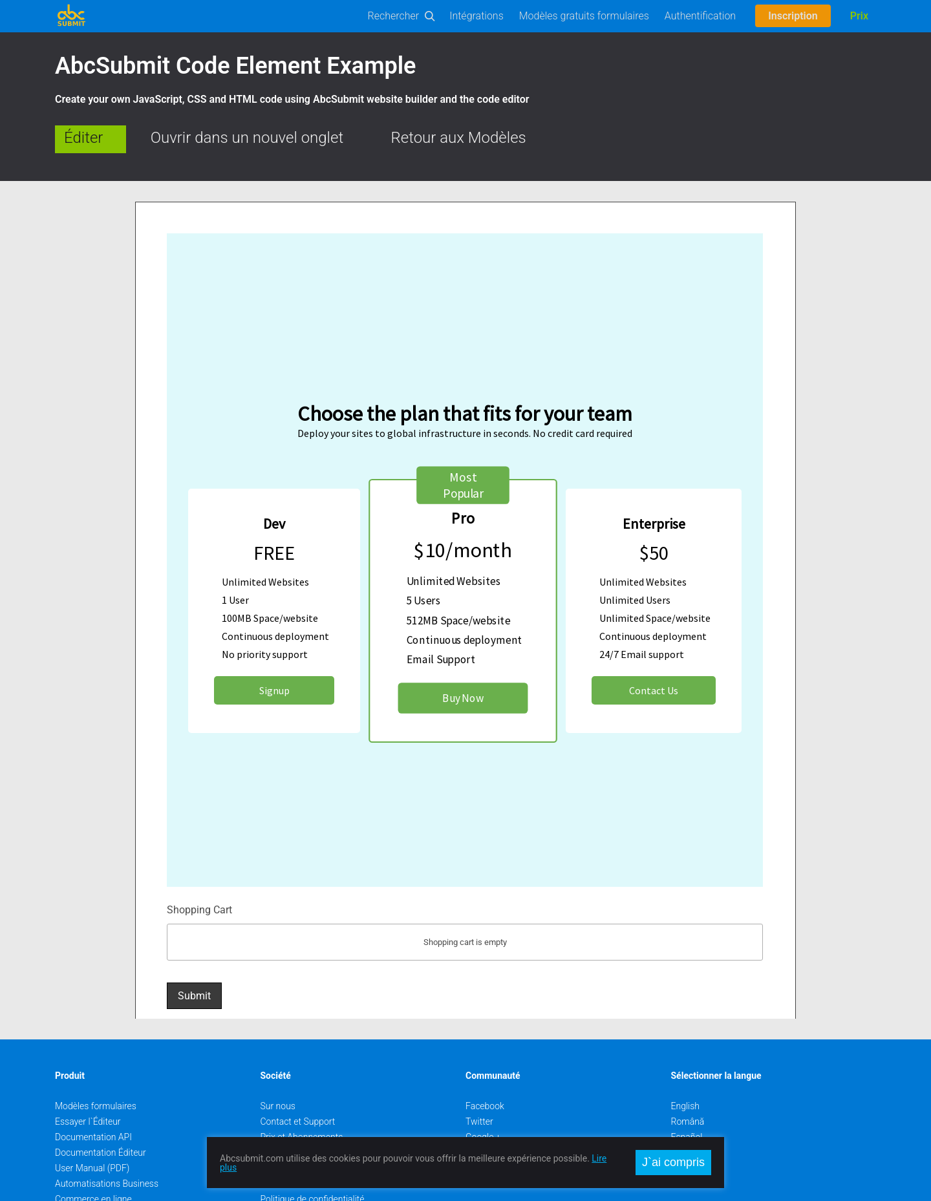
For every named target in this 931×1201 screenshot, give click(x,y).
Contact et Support (298, 1087)
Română (688, 1087)
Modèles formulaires (95, 1072)
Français (688, 1134)
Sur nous (278, 1072)
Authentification (700, 16)
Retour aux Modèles (458, 138)
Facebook (485, 1072)
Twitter (479, 1087)
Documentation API (93, 1103)
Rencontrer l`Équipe (299, 1134)
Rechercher (394, 16)
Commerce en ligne (93, 1165)
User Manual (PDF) (92, 1134)
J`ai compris (673, 1162)
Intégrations (476, 16)
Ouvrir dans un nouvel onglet (247, 138)
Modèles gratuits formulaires (584, 16)
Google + (483, 1103)
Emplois (276, 1118)
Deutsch (687, 1118)
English (685, 1072)
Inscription (793, 16)
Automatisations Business (106, 1149)
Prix (859, 16)
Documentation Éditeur (100, 1118)
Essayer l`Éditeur (88, 1087)
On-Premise (78, 1180)
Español (687, 1103)
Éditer (83, 138)
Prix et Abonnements (302, 1103)
